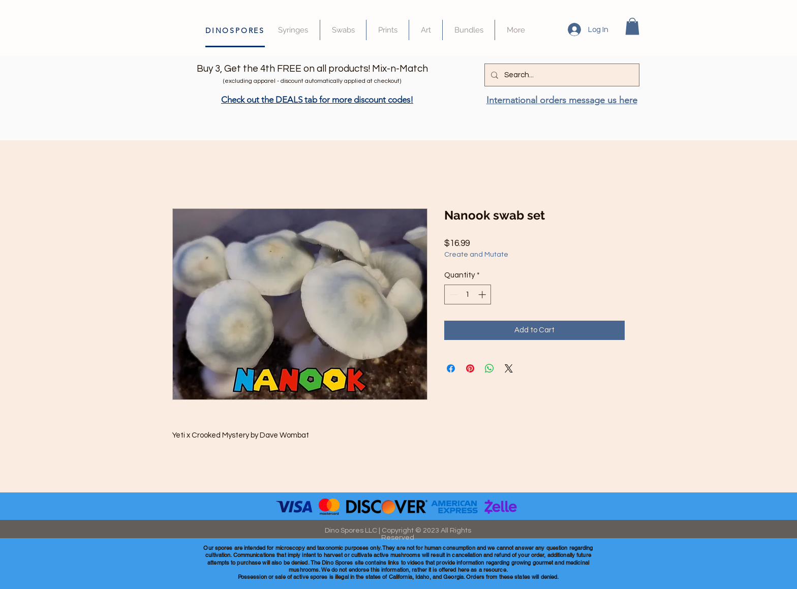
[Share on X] (509, 368)
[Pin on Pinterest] (470, 368)
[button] (632, 26)
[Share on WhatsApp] (489, 368)
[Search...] (561, 75)
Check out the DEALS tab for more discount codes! (317, 100)
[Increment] (483, 294)
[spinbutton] (467, 294)
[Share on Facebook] (451, 368)
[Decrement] (452, 294)
